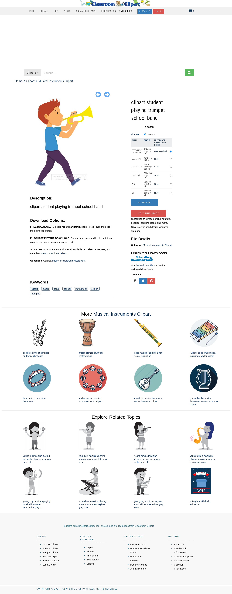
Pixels (147, 140)
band (56, 288)
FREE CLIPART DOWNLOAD (137, 151)
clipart (34, 288)
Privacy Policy (181, 560)
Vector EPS (136, 159)
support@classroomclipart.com (68, 260)
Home (31, 11)
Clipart (44, 11)
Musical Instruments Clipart (55, 81)
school (67, 288)
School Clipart (50, 544)
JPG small (136, 175)
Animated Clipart (86, 11)
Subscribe (144, 11)
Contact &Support (183, 556)
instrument (81, 288)
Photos (90, 551)
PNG (56, 11)
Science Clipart (51, 560)
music (46, 288)
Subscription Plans (145, 265)
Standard (151, 134)
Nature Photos (138, 544)
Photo (67, 11)
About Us (179, 544)
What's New (49, 564)
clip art (94, 288)
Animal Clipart (50, 548)
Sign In (158, 11)
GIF (133, 193)
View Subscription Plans (54, 253)
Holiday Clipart (50, 556)
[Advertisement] (116, 40)
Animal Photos (138, 568)
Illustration (108, 11)
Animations (92, 555)
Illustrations (93, 559)
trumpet (35, 293)
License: (135, 134)
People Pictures (138, 564)
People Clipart (50, 552)
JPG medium (137, 167)
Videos (90, 563)
